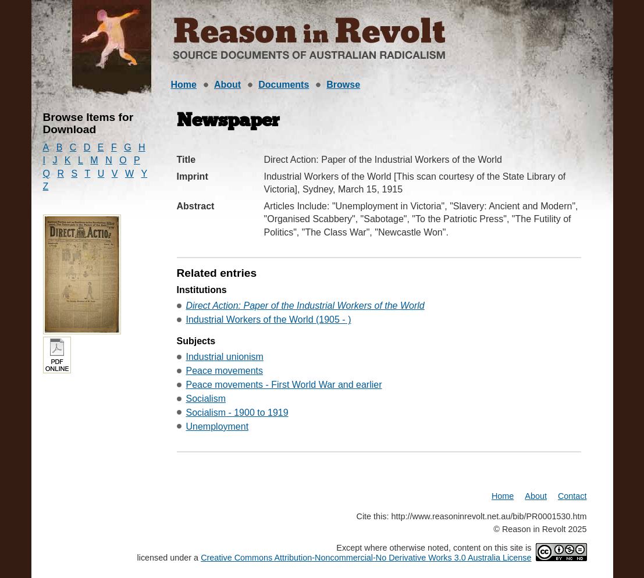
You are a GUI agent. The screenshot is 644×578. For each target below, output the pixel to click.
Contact (572, 496)
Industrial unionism (225, 357)
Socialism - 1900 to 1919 (237, 413)
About (227, 85)
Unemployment (217, 426)
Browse (343, 85)
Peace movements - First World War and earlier (284, 385)
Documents (283, 85)
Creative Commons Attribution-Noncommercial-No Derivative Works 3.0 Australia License (366, 557)
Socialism (206, 399)
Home (184, 85)
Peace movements (225, 371)
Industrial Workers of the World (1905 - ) (268, 319)
